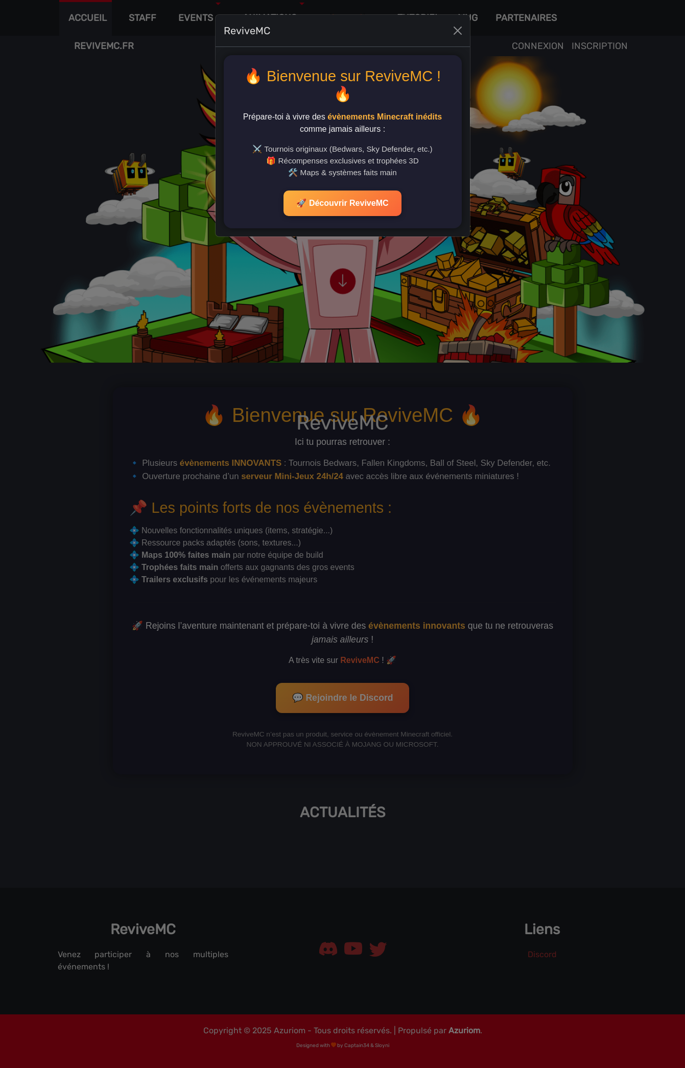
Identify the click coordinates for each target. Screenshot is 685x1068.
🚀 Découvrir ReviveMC (342, 188)
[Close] (458, 16)
